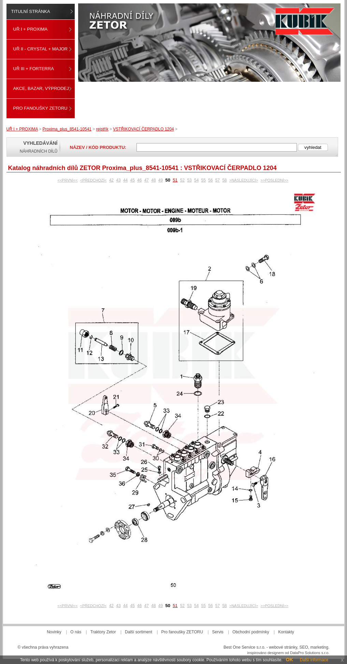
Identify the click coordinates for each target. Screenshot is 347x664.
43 (118, 180)
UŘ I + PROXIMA (30, 29)
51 (175, 180)
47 (146, 180)
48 (153, 180)
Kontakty (286, 632)
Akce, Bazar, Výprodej (41, 88)
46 (139, 180)
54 (196, 180)
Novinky (54, 632)
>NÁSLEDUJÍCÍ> (243, 180)
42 (111, 180)
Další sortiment (138, 632)
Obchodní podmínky (250, 632)
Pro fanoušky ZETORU (40, 108)
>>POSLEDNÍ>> (274, 180)
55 (203, 180)
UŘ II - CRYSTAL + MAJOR (40, 48)
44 (125, 180)
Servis (217, 632)
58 (224, 180)
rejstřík (102, 129)
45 (132, 180)
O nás (75, 632)
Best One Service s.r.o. (244, 647)
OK (289, 659)
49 (160, 180)
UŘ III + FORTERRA (33, 68)
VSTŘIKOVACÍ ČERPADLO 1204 (143, 129)
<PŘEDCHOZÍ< (93, 180)
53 (189, 180)
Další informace (314, 660)
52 (182, 180)
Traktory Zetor (103, 632)
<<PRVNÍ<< (67, 180)
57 (217, 180)
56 (210, 180)
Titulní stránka (30, 11)
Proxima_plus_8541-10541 (67, 129)
